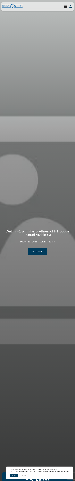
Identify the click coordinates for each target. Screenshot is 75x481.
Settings (24, 475)
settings (66, 471)
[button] (65, 6)
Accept (14, 475)
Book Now (37, 251)
